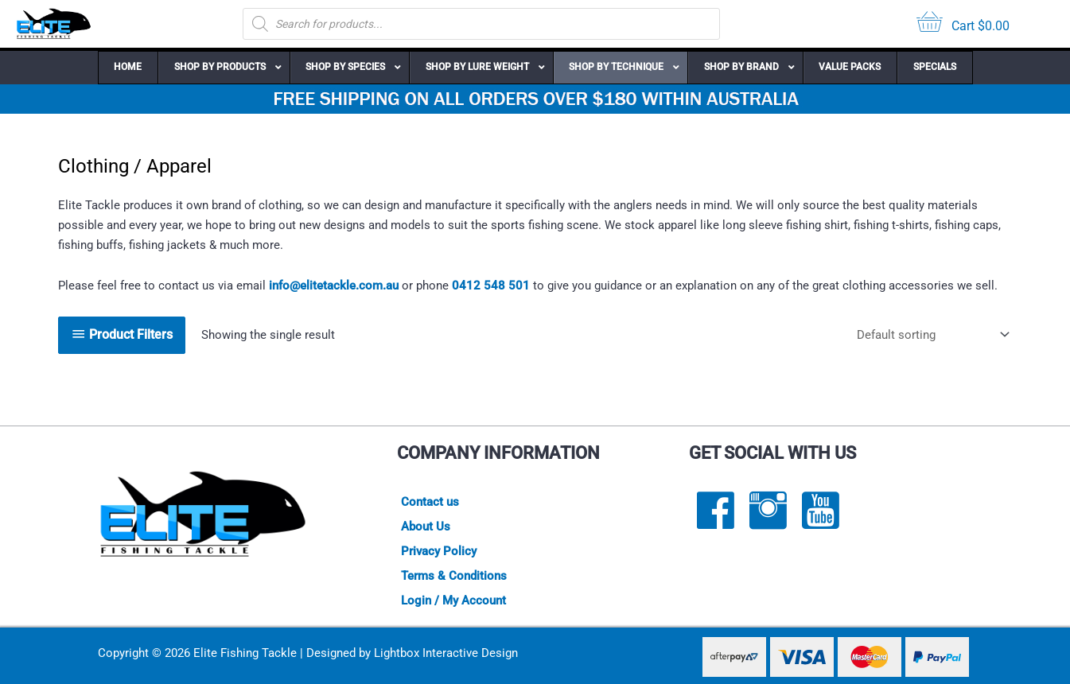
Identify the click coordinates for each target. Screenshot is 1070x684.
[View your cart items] (963, 24)
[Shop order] (930, 335)
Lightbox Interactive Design (446, 653)
